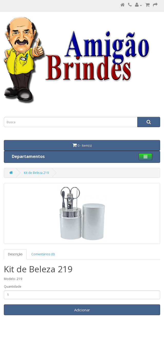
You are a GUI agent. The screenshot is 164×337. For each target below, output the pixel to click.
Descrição (15, 254)
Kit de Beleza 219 (36, 173)
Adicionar (82, 309)
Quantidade (12, 286)
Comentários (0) (43, 254)
